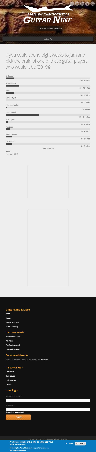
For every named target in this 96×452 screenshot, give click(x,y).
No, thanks (80, 446)
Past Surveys (11, 380)
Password (10, 406)
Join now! (44, 360)
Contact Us (10, 372)
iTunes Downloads (13, 337)
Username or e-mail (14, 396)
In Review (9, 341)
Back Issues (10, 376)
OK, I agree (69, 446)
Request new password (15, 412)
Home (8, 314)
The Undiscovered (13, 349)
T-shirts (9, 385)
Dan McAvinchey (12, 322)
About (8, 318)
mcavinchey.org (12, 327)
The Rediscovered (13, 345)
